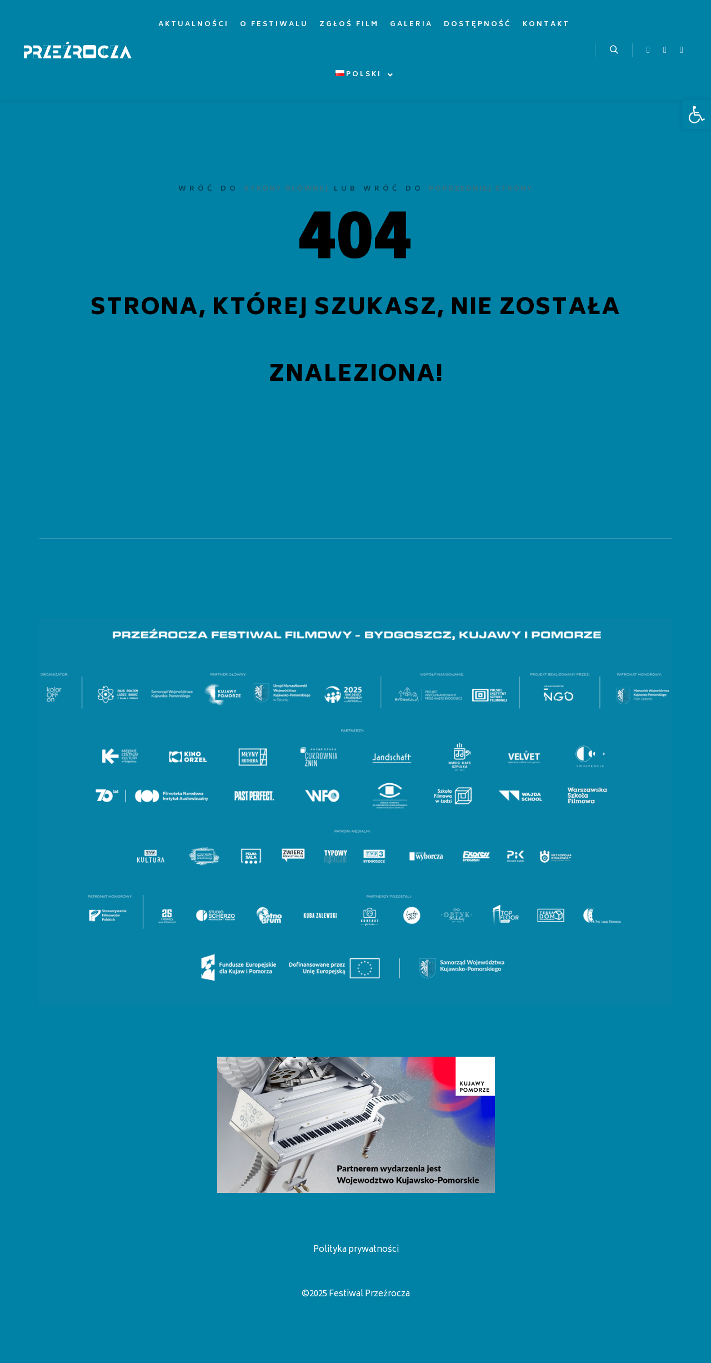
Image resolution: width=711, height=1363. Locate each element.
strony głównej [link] (286, 189)
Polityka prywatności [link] (356, 1249)
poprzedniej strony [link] (481, 189)
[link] (696, 114)
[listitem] (53, 693)
